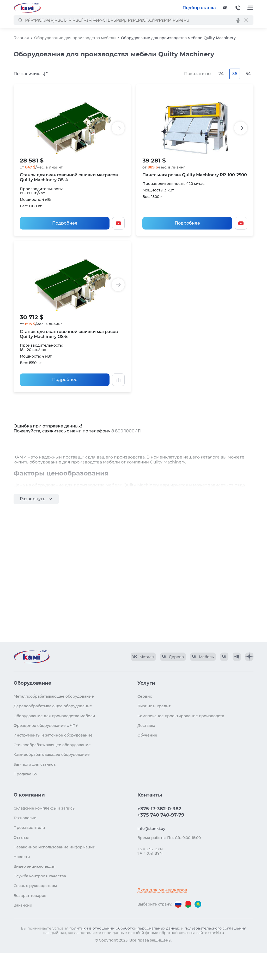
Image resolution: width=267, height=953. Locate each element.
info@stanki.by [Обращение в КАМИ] (151, 828)
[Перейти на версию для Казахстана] (198, 904)
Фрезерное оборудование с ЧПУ (46, 725)
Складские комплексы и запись (44, 808)
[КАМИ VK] (224, 657)
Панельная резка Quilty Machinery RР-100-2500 (194, 174)
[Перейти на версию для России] (178, 904)
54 (248, 73)
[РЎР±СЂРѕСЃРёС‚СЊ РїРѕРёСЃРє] (246, 20)
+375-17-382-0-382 (238, 8)
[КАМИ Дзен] (249, 657)
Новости (22, 856)
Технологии (25, 818)
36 (234, 73)
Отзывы (21, 837)
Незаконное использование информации (54, 847)
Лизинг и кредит (154, 706)
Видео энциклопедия (35, 866)
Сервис (144, 696)
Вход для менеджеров (162, 890)
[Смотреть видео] (118, 223)
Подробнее (64, 223)
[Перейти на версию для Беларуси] (188, 904)
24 (221, 73)
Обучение (147, 735)
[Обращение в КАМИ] (225, 8)
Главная (21, 37)
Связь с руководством (35, 885)
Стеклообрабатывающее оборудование (52, 745)
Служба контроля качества (40, 876)
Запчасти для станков (35, 764)
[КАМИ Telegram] (237, 657)
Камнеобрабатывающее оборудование (52, 754)
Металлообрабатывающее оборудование (54, 696)
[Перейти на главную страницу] (27, 8)
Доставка (146, 725)
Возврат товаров (30, 895)
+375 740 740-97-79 (160, 815)
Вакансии (23, 905)
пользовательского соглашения (215, 928)
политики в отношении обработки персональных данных (124, 928)
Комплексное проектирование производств (180, 716)
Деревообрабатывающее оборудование (53, 706)
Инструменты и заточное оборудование (53, 735)
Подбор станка (199, 7)
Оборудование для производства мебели (75, 37)
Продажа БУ (26, 774)
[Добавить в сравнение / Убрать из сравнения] (118, 379)
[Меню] (250, 8)
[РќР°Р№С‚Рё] (20, 20)
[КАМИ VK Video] (143, 657)
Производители (29, 827)
